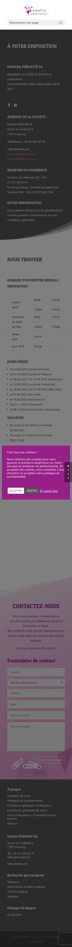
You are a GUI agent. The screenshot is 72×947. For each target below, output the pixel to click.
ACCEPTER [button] (16, 490)
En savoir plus (49, 491)
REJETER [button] (32, 490)
